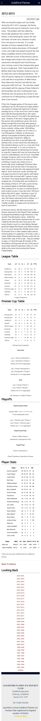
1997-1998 (20, 653)
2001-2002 (20, 641)
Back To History (9, 564)
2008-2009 (20, 621)
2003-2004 (20, 636)
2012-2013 (20, 610)
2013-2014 (20, 607)
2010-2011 (20, 616)
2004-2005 (20, 633)
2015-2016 (20, 601)
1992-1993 (20, 667)
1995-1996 (20, 659)
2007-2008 (20, 624)
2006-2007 (20, 627)
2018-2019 (20, 593)
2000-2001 (20, 644)
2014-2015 (20, 604)
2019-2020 (20, 590)
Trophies (20, 670)
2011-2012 (20, 613)
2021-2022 (20, 584)
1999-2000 (20, 647)
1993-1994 (20, 664)
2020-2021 (20, 587)
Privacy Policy (20, 716)
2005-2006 (20, 630)
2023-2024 (20, 579)
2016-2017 (20, 599)
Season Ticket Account (17, 9)
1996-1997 (20, 656)
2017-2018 (20, 596)
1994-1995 (20, 661)
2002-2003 (20, 639)
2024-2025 (20, 576)
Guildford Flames (20, 2)
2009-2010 (20, 619)
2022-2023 (20, 581)
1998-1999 (20, 650)
